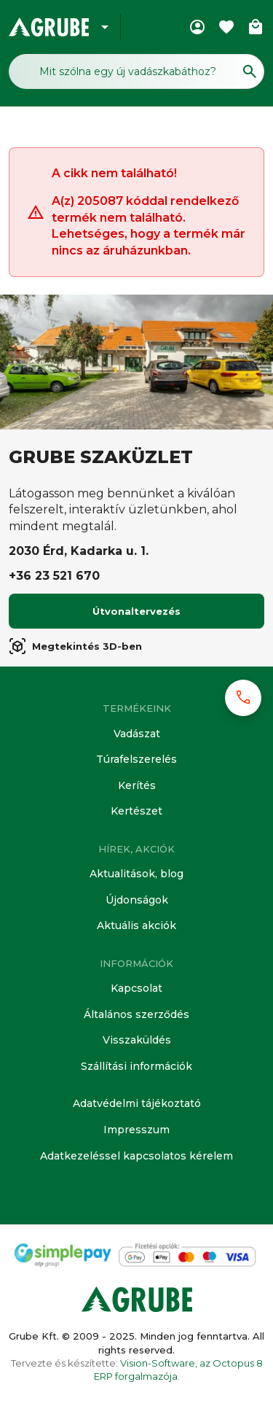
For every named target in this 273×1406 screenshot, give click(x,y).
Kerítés (137, 785)
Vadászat (137, 733)
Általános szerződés (136, 1014)
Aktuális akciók (136, 925)
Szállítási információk (136, 1066)
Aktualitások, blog (136, 873)
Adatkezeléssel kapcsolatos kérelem (136, 1155)
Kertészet (136, 810)
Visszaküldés (137, 1039)
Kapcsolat (136, 988)
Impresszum (136, 1129)
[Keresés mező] (136, 71)
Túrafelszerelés (136, 759)
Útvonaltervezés (136, 611)
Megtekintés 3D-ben (75, 646)
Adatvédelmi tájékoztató (137, 1103)
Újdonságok (137, 899)
